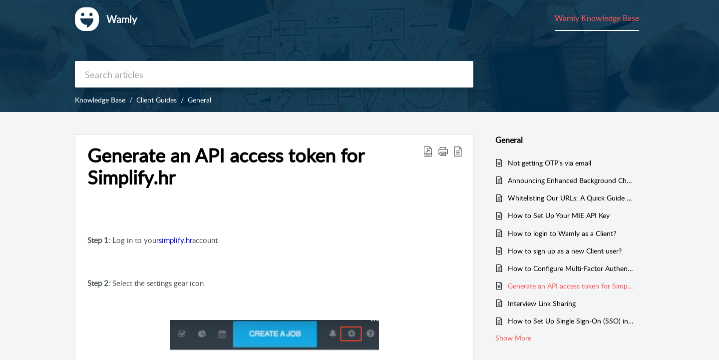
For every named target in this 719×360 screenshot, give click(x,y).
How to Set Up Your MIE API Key (559, 215)
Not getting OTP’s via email (549, 163)
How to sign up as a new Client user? (565, 251)
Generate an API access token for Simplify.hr (571, 285)
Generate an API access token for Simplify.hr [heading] (225, 166)
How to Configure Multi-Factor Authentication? (571, 268)
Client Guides (156, 99)
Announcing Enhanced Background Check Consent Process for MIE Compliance (571, 180)
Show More (513, 337)
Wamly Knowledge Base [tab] (546, 18)
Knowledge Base (100, 99)
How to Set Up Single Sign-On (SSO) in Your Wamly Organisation (571, 321)
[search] (274, 74)
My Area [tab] (479, 18)
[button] (428, 151)
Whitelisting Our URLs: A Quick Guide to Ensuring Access (571, 197)
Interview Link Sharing (542, 303)
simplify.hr (175, 240)
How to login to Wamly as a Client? (562, 233)
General (199, 99)
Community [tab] (618, 18)
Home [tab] (443, 18)
